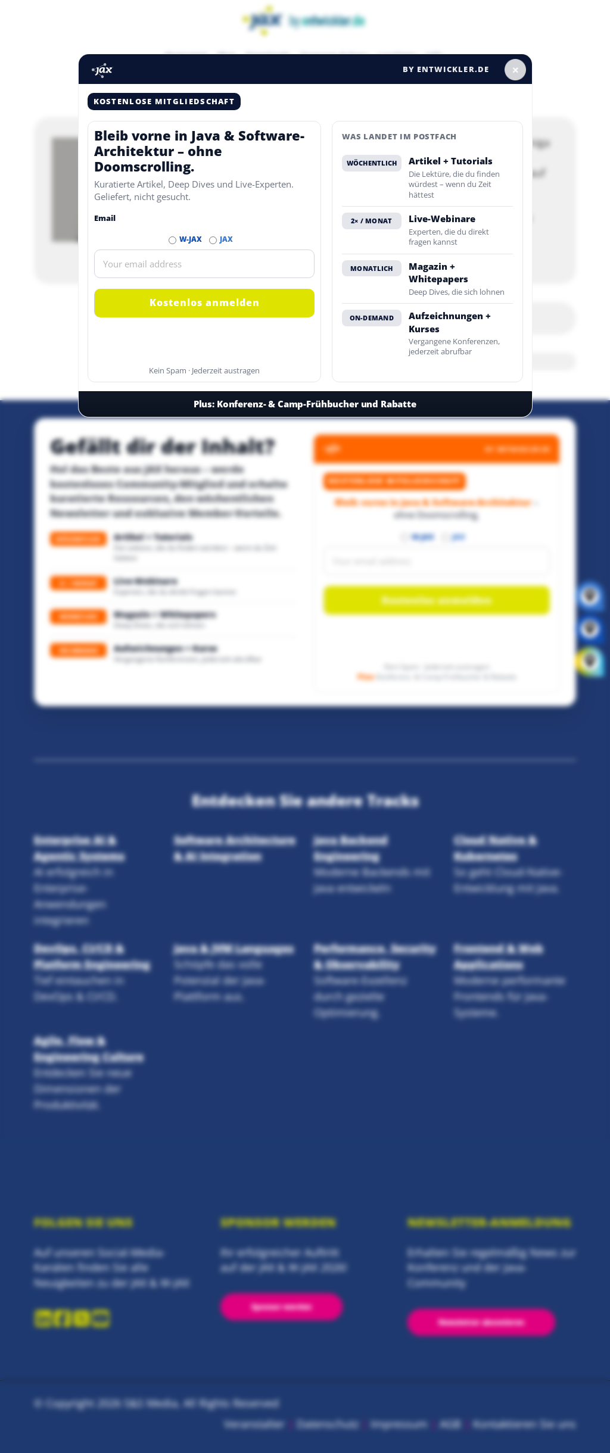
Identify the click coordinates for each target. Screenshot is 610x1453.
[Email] (204, 264)
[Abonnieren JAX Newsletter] (213, 240)
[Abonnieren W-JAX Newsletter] (172, 240)
